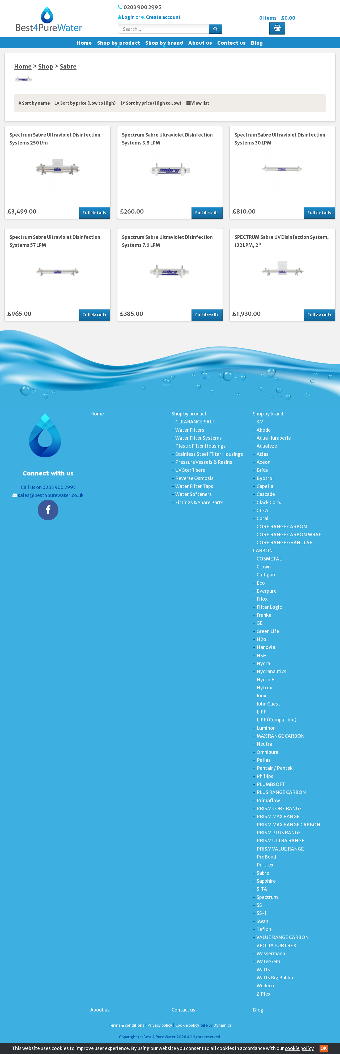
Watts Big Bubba (275, 978)
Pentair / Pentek (275, 768)
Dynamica (223, 1025)
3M (260, 422)
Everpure (267, 591)
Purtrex (265, 865)
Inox (261, 696)
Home (84, 43)
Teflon (264, 929)
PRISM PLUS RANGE (279, 833)
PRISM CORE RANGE (279, 808)
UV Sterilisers (190, 470)
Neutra (264, 744)
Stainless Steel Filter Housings (209, 454)
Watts (263, 970)
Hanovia (266, 647)
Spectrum (267, 897)
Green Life (268, 631)
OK (323, 1048)
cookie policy (299, 1048)
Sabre (68, 66)
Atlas (263, 454)
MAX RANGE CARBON (281, 736)
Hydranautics (271, 671)
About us (200, 43)
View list (200, 103)
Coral (263, 518)
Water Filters (189, 430)
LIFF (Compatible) (276, 720)
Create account (163, 17)
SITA (262, 889)
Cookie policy (187, 1025)
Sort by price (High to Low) (153, 103)
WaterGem (268, 961)
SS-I (261, 913)
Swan (262, 921)
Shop (45, 66)
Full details (94, 212)
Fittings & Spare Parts (199, 502)
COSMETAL (269, 559)
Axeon (263, 462)
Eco (261, 583)
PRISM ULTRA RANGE (280, 841)
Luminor (266, 728)
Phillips (265, 776)
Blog (257, 43)
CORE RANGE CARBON (282, 527)
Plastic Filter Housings (200, 446)
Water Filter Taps (194, 486)
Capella (265, 486)
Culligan (266, 575)
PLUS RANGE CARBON (281, 792)
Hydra (263, 663)
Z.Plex (263, 994)
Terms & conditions (126, 1025)
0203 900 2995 (142, 7)
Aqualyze (267, 446)
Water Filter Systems (198, 438)
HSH (262, 655)
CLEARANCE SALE (195, 422)
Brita (262, 470)
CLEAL (264, 510)
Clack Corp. (269, 502)
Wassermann (271, 954)
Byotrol (265, 478)
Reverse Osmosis (194, 478)
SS (259, 905)
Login (128, 17)
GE (260, 623)
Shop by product (118, 44)
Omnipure (267, 752)
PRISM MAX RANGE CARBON (288, 825)
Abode (264, 430)
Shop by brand (164, 44)
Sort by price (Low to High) (88, 103)
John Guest (268, 704)
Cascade (266, 494)
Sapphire (266, 881)
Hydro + (265, 680)
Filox (262, 599)
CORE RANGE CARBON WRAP (289, 535)
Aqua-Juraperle (274, 438)
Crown (264, 567)
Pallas (264, 760)
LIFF (261, 712)
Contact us (231, 43)
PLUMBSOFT (271, 784)
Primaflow (268, 801)
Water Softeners (193, 494)
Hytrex (264, 688)
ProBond (266, 857)
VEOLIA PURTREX (276, 946)
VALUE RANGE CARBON (282, 937)
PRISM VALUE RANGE (280, 849)
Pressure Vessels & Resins (203, 462)
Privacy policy (159, 1025)
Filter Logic (269, 607)
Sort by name (36, 103)
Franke (264, 615)
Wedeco (265, 986)
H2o (261, 639)
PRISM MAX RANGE (278, 816)
